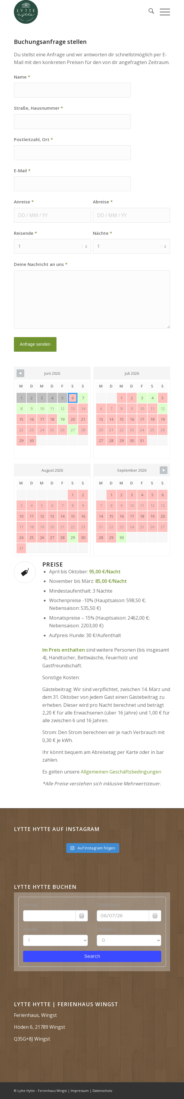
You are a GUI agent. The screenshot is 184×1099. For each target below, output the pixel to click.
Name (22, 77)
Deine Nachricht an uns (40, 264)
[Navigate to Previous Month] (20, 373)
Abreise (103, 202)
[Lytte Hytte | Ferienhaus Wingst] (76, 12)
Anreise (24, 202)
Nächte (102, 233)
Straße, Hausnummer (38, 108)
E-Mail (22, 170)
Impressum (80, 1090)
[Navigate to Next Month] (163, 470)
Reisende (25, 233)
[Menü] (162, 12)
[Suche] (148, 12)
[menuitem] (148, 12)
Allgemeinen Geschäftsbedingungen (121, 771)
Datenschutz (102, 1090)
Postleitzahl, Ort (33, 139)
